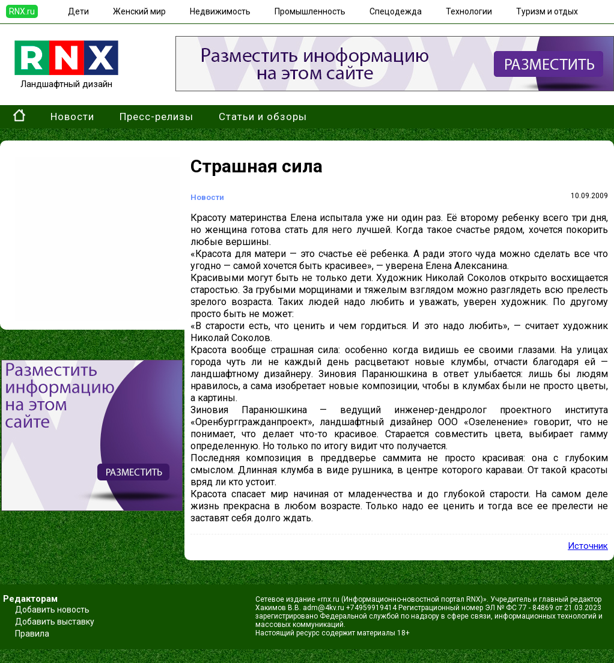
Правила (32, 633)
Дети (78, 11)
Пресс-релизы (156, 116)
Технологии (469, 11)
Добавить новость (52, 609)
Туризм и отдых (547, 11)
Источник (588, 545)
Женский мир (139, 11)
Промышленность (310, 11)
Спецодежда (395, 11)
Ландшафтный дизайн (66, 78)
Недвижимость (220, 11)
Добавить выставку (54, 621)
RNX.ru (22, 11)
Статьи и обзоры (263, 116)
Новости (72, 116)
